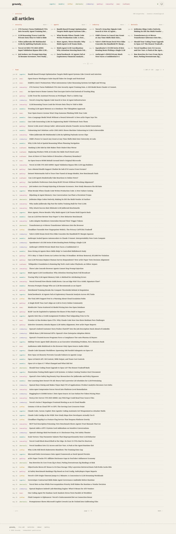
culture (126, 4)
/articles (30, 527)
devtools (79, 4)
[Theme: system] (161, 4)
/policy (47, 527)
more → (45, 24)
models (61, 4)
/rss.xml (21, 527)
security (109, 4)
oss (118, 4)
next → (160, 511)
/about (39, 527)
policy (99, 4)
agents (52, 4)
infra (70, 4)
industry (90, 4)
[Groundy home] (17, 4)
